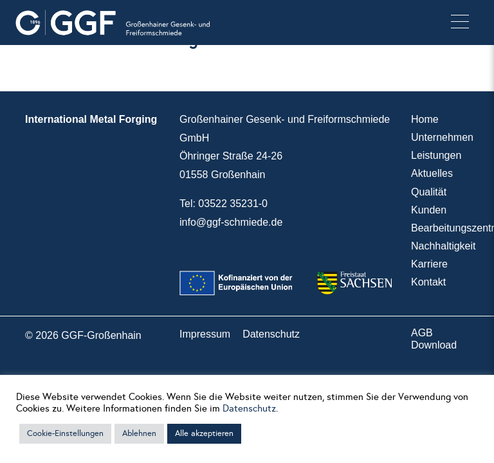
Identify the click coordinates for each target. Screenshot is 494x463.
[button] (459, 22)
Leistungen (436, 155)
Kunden (428, 209)
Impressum (204, 334)
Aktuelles (432, 173)
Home (425, 119)
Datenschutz (271, 334)
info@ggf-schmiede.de (230, 222)
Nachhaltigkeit (443, 246)
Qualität (428, 191)
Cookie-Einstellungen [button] (65, 433)
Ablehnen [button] (139, 433)
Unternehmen (442, 137)
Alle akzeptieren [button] (204, 433)
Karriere (429, 264)
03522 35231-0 (233, 203)
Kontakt (428, 282)
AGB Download (434, 338)
